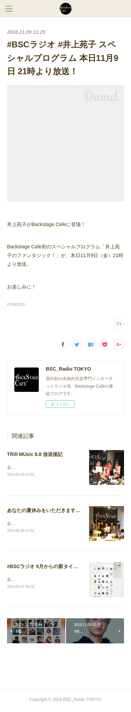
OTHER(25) (16, 305)
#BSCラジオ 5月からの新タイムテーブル (52, 567)
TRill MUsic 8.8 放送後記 (35, 454)
